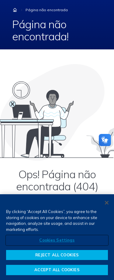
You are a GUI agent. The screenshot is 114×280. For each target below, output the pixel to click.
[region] (57, 237)
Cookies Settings (56, 240)
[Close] (106, 202)
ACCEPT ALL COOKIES (56, 269)
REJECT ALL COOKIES (57, 254)
